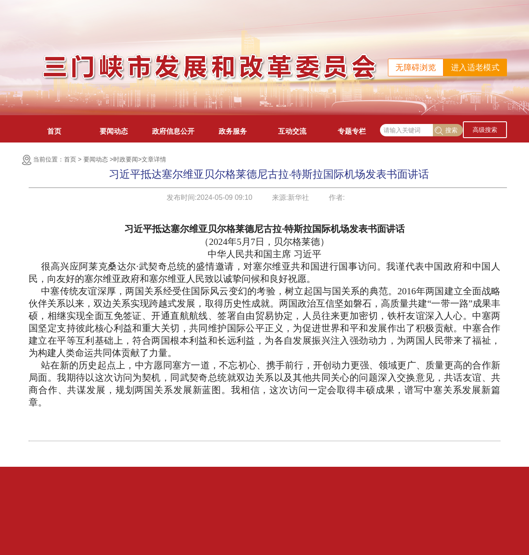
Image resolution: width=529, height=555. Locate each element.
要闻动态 (114, 131)
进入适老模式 (475, 67)
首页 (54, 131)
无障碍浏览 (415, 67)
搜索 (446, 131)
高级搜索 (485, 129)
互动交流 (292, 131)
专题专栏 (352, 131)
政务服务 (233, 131)
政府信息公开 (173, 131)
